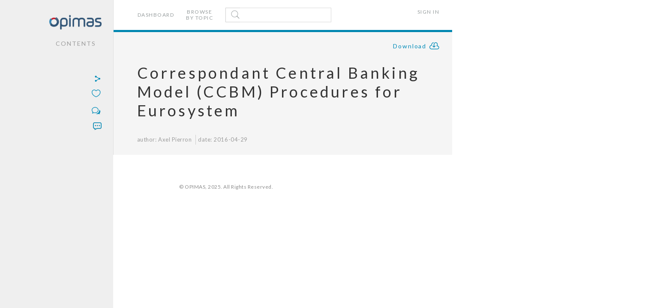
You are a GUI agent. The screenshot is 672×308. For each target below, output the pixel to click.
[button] (54, 79)
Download (416, 47)
